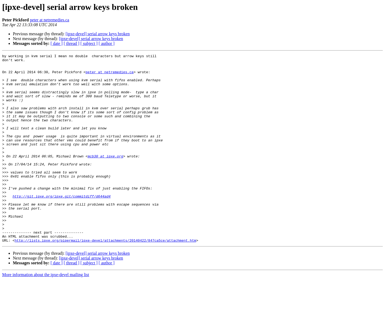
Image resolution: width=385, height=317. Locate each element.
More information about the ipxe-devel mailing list (45, 312)
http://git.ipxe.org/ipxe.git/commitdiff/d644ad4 (62, 225)
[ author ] (107, 43)
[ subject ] (89, 43)
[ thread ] (71, 43)
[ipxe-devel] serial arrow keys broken (98, 34)
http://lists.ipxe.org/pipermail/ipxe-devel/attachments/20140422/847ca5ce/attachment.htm (105, 278)
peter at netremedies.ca (49, 20)
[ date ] (57, 43)
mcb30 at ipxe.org (105, 177)
